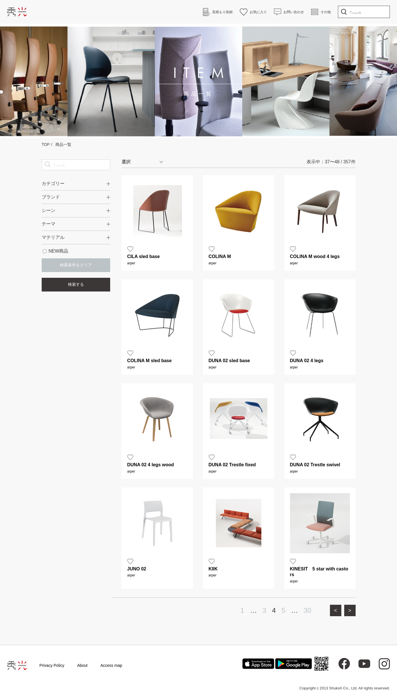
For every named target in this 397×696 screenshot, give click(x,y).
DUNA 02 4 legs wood (150, 464)
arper (131, 263)
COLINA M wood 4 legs (315, 256)
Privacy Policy (51, 665)
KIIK (213, 568)
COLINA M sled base (149, 360)
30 (307, 610)
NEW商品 (55, 251)
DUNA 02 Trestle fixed (232, 464)
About (82, 665)
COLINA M (220, 256)
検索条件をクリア (76, 265)
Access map (111, 665)
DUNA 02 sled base (229, 360)
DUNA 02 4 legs (307, 360)
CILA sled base (143, 256)
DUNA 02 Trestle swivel (315, 464)
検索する (76, 284)
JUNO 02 (136, 568)
